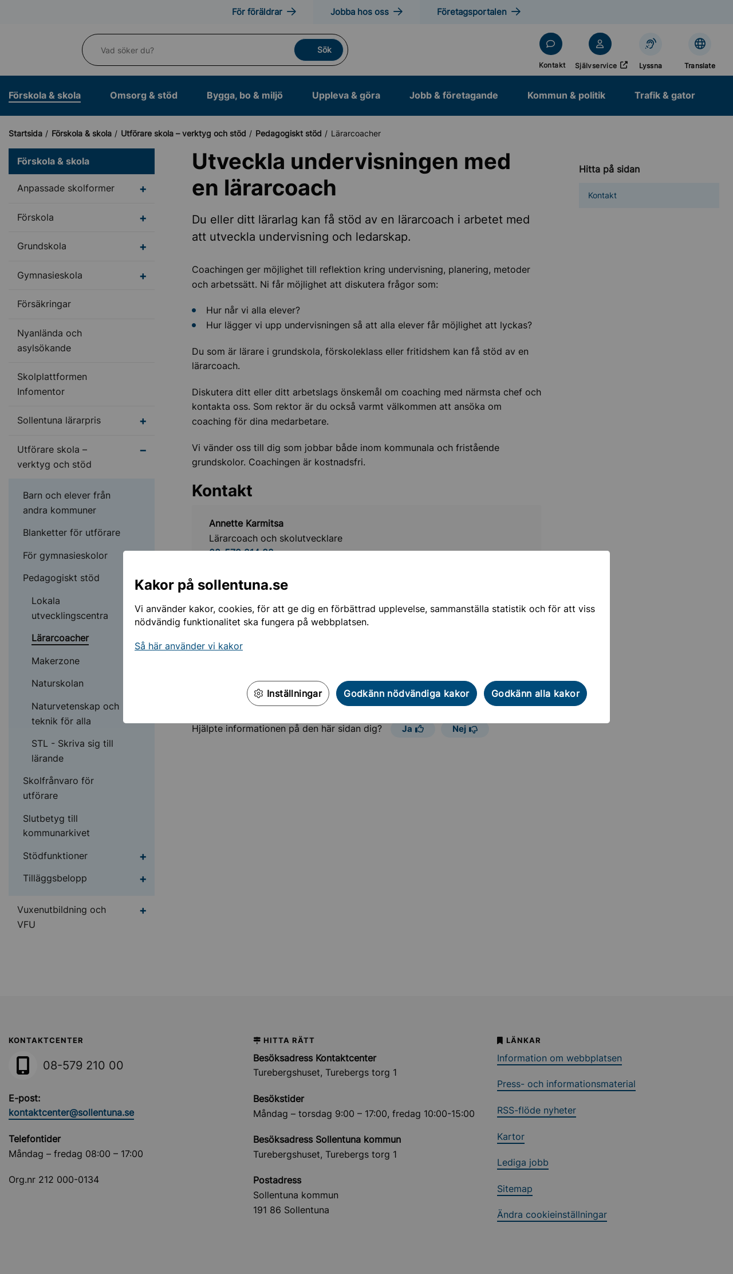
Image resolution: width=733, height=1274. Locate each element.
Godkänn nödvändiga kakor (407, 693)
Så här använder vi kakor (189, 646)
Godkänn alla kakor (535, 693)
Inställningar (288, 693)
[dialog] (366, 637)
